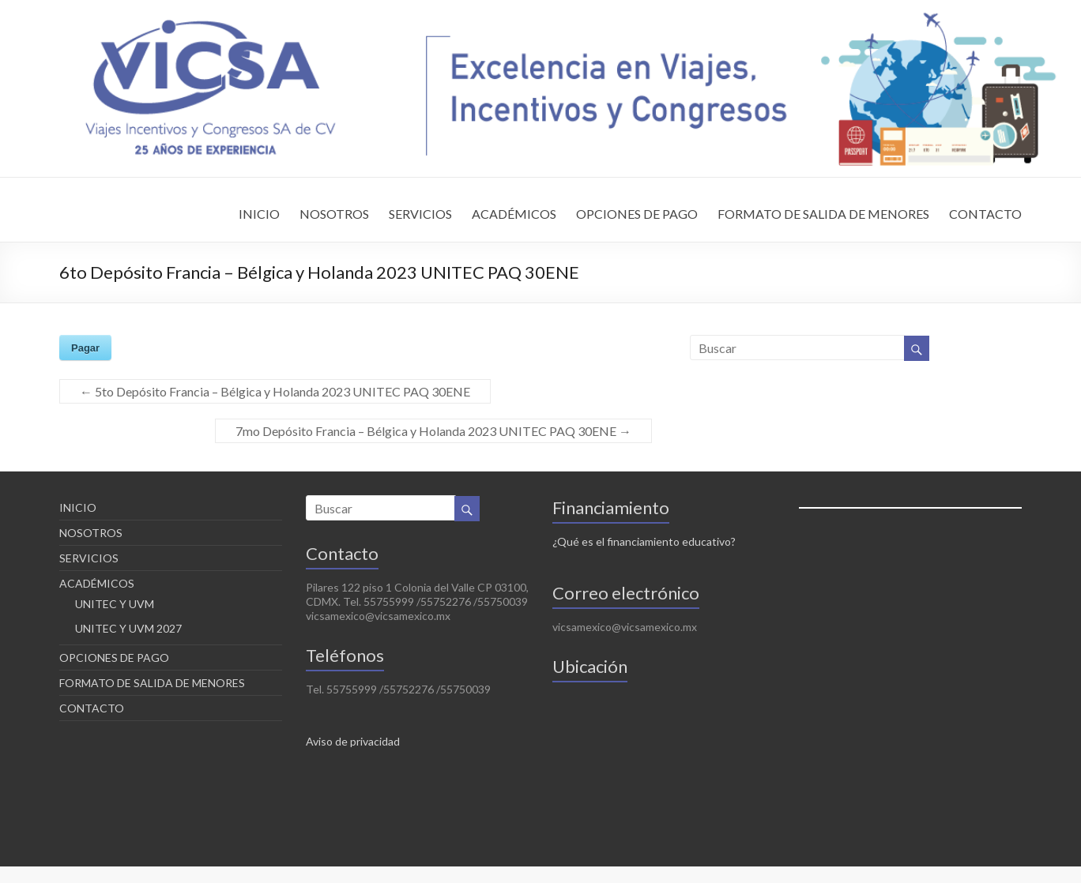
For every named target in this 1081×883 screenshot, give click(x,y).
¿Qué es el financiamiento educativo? (644, 541)
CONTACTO (985, 213)
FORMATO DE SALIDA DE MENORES (823, 213)
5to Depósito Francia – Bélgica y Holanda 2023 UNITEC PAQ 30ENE (275, 391)
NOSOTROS (334, 213)
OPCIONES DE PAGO (637, 213)
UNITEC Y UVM (114, 604)
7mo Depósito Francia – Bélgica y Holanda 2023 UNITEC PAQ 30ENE (433, 430)
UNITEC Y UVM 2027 (128, 628)
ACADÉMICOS (514, 213)
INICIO (259, 213)
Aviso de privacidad (353, 741)
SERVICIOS (420, 213)
